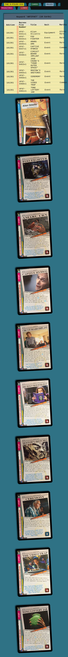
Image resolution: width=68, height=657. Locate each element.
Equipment (49, 33)
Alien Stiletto (35, 33)
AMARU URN (33, 43)
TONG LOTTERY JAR (35, 90)
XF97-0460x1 (22, 82)
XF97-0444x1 (22, 38)
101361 (10, 33)
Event (47, 38)
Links (24, 8)
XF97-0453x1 (22, 63)
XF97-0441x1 (22, 33)
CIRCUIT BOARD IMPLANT (34, 53)
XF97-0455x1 (22, 71)
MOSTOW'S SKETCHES (35, 71)
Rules (50, 4)
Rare (61, 38)
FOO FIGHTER (34, 38)
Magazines (7, 8)
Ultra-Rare (63, 32)
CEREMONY (35, 76)
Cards (35, 4)
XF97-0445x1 (22, 43)
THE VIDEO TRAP (34, 82)
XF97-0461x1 (22, 90)
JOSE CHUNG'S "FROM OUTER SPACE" (34, 63)
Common (63, 48)
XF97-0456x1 (22, 76)
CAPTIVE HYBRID (34, 48)
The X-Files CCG (14, 4)
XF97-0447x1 (22, 48)
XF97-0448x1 (22, 54)
